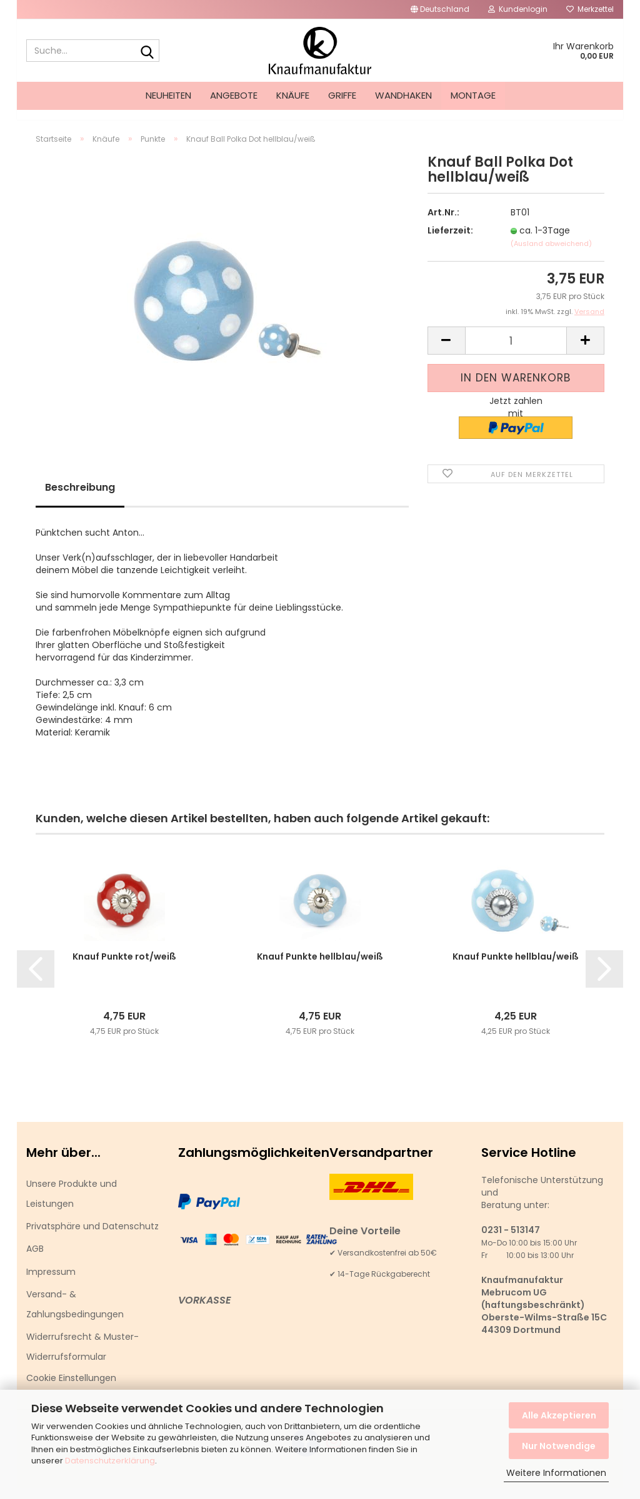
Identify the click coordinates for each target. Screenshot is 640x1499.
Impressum (51, 1283)
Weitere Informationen (556, 1473)
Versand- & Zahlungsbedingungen (75, 1315)
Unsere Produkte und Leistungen (71, 1205)
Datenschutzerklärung (110, 1461)
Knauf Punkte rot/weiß (124, 967)
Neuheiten (168, 95)
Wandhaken (403, 95)
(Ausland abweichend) (551, 255)
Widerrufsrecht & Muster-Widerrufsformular (82, 1358)
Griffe (342, 95)
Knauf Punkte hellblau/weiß (320, 967)
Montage (473, 95)
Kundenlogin (518, 9)
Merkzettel (590, 9)
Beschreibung (80, 498)
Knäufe (292, 95)
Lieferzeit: (450, 241)
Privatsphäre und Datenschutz (92, 1237)
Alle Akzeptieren (559, 1415)
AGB (35, 1260)
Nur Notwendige (559, 1446)
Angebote (234, 95)
